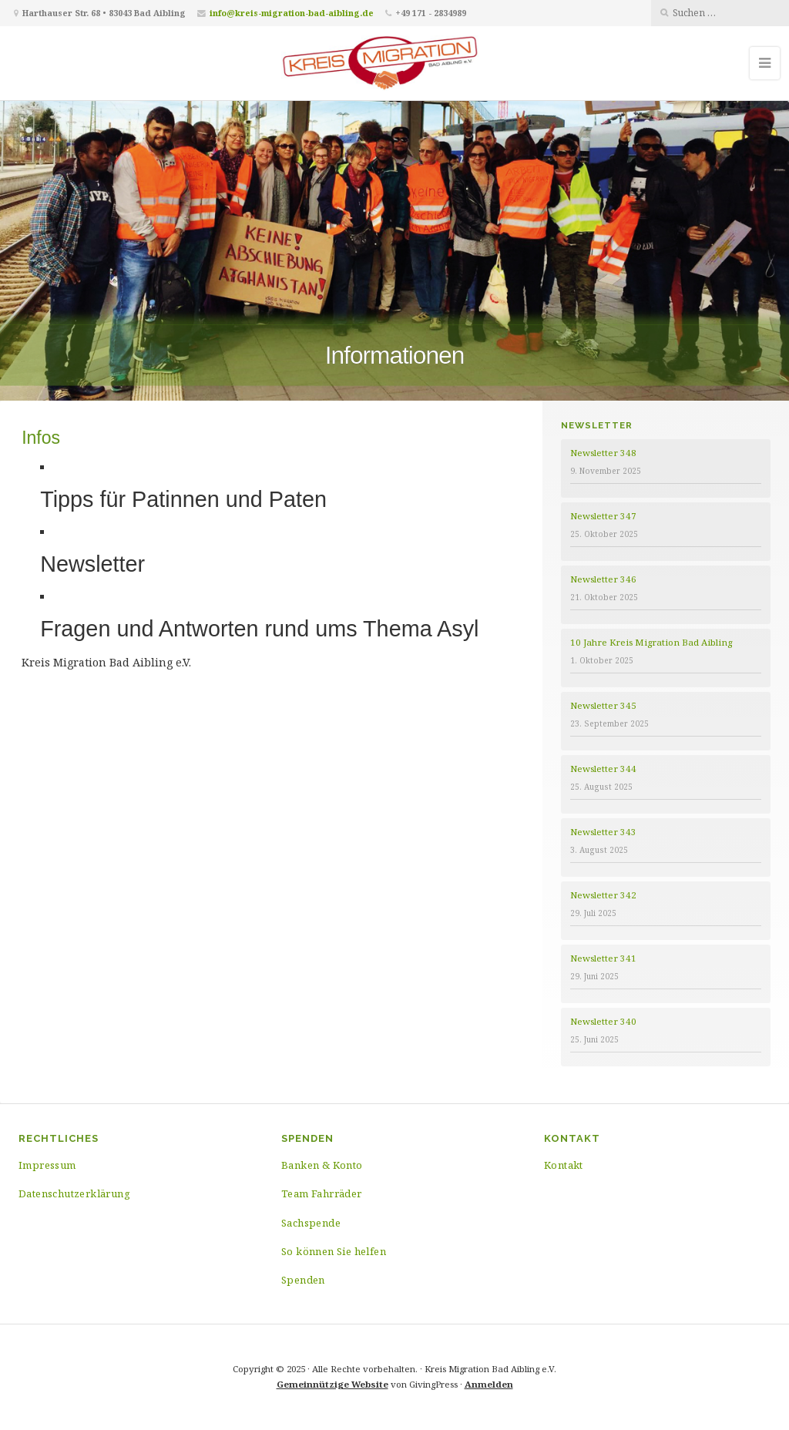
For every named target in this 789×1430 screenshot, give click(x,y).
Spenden (303, 1280)
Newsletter (92, 564)
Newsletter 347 (603, 516)
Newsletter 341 (603, 958)
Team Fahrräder (321, 1193)
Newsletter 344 (603, 768)
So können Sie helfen (333, 1251)
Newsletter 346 (603, 579)
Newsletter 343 (603, 832)
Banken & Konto (322, 1165)
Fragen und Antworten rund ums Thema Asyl (259, 628)
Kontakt (563, 1165)
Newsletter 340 (603, 1021)
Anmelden (489, 1384)
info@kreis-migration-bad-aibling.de (292, 12)
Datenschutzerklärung (74, 1193)
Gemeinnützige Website (332, 1384)
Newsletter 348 (603, 452)
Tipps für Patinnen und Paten (183, 499)
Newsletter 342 (603, 895)
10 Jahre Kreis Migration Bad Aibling (651, 642)
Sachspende (311, 1223)
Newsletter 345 (603, 705)
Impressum (47, 1165)
